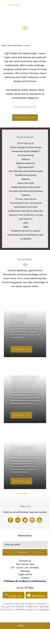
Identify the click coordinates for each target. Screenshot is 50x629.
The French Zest (25, 564)
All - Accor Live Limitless (25, 567)
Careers (25, 577)
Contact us (25, 560)
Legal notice (25, 574)
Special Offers (28, 15)
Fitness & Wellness (14, 25)
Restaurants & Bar (29, 5)
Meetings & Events (14, 15)
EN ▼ (33, 25)
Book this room (22, 117)
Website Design (24, 609)
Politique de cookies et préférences (25, 581)
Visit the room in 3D (25, 106)
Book (21, 625)
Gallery (26, 25)
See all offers (22, 493)
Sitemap (25, 570)
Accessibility (42, 609)
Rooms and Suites (14, 5)
